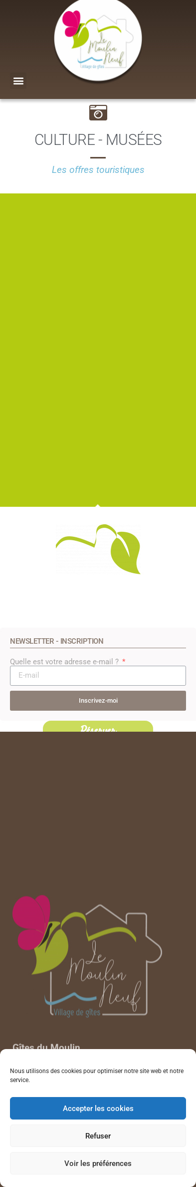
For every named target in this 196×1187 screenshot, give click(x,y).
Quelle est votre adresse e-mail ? (65, 716)
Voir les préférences (98, 1163)
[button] (18, 80)
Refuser (98, 1136)
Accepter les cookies (98, 1108)
